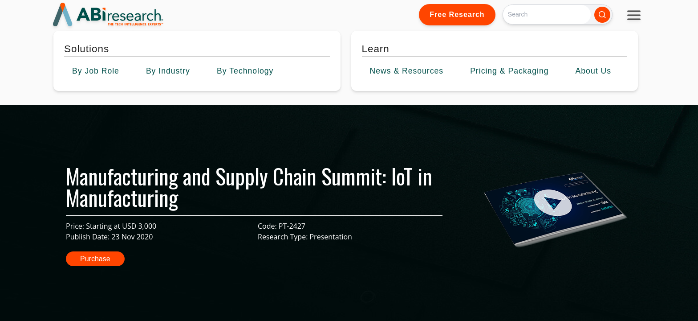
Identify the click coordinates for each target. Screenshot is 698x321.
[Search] (547, 14)
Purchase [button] (95, 259)
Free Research (457, 14)
